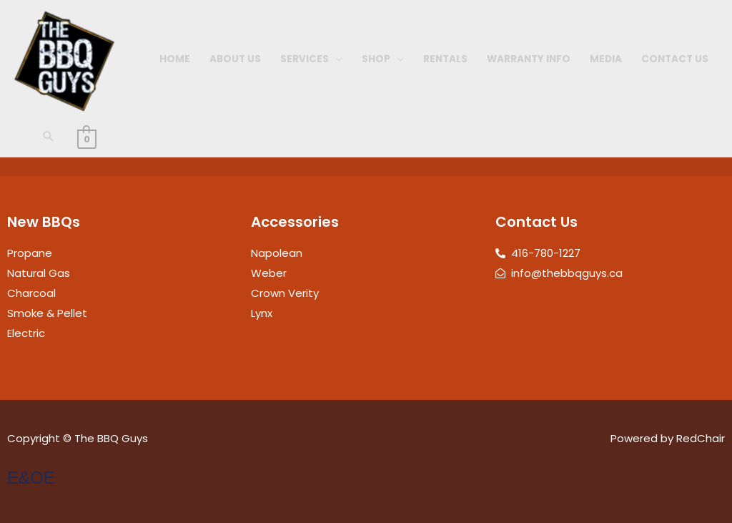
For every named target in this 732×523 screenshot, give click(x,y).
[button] (48, 136)
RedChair (700, 438)
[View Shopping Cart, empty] (87, 138)
